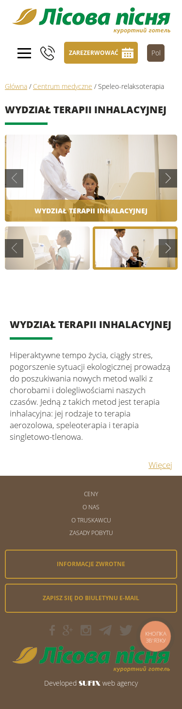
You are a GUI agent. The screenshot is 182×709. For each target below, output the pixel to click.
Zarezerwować (93, 53)
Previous (14, 178)
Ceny (91, 494)
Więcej (160, 464)
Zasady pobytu (91, 533)
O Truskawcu (91, 520)
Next (168, 178)
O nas (91, 507)
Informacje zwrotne (91, 564)
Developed (60, 683)
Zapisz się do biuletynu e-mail (91, 598)
